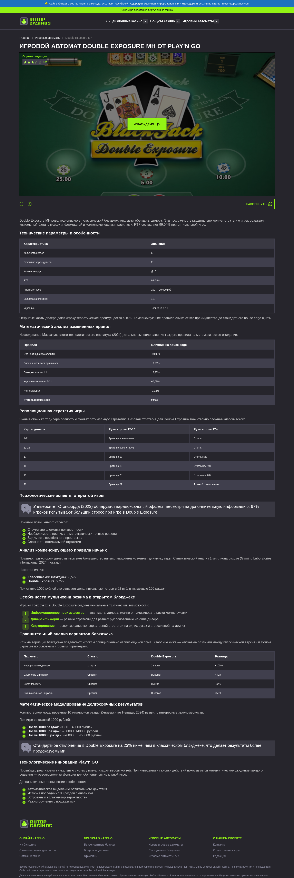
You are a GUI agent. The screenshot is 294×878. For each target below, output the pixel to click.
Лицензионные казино (124, 21)
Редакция (219, 856)
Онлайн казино (32, 838)
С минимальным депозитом (37, 850)
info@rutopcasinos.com (235, 3)
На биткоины (28, 844)
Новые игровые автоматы (166, 844)
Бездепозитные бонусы (99, 844)
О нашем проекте (227, 838)
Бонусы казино (162, 21)
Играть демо (147, 124)
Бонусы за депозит (96, 850)
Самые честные (30, 856)
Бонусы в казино (98, 838)
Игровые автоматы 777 (164, 856)
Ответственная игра (226, 850)
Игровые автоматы (198, 21)
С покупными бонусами (164, 850)
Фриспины (90, 856)
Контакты (219, 844)
